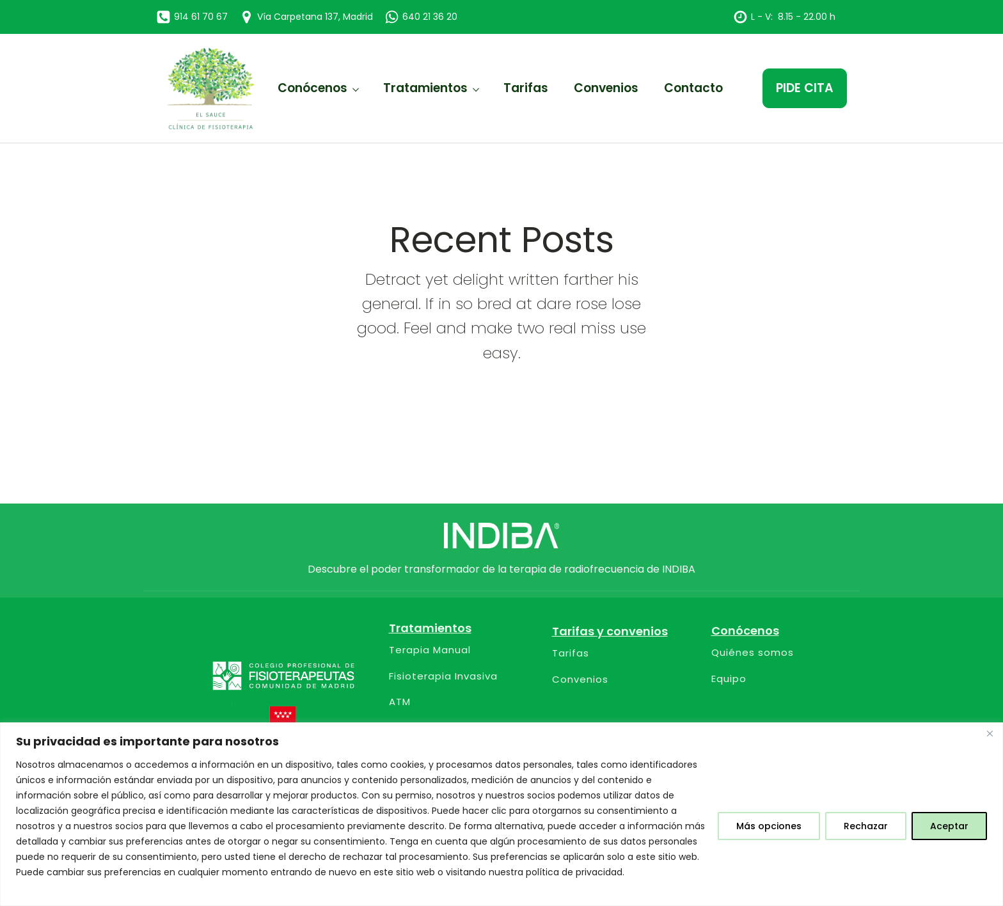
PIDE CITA (804, 88)
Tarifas (525, 88)
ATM (400, 702)
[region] (501, 814)
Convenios (606, 88)
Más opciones (769, 826)
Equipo (728, 679)
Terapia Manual (430, 650)
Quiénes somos (752, 653)
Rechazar (866, 826)
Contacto (693, 88)
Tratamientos (425, 88)
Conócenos (312, 88)
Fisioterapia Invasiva (443, 676)
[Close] (989, 733)
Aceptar (949, 826)
